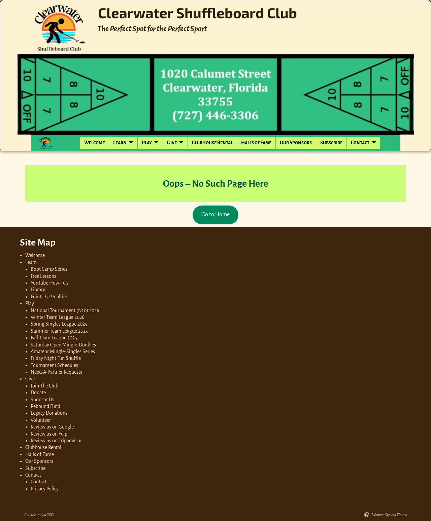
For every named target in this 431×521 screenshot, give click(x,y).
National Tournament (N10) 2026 (65, 310)
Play (147, 142)
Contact (360, 142)
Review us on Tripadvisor (56, 440)
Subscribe (331, 142)
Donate (38, 392)
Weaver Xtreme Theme (389, 515)
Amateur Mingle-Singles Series (63, 351)
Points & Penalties (49, 296)
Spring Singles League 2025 (59, 324)
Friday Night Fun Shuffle (56, 358)
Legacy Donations (49, 413)
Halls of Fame (256, 142)
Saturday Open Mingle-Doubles (63, 344)
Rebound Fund (45, 406)
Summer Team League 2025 (59, 331)
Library (38, 289)
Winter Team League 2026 (58, 317)
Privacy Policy (45, 488)
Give (172, 142)
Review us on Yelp (49, 434)
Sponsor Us (42, 399)
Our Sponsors (296, 142)
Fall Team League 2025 (54, 337)
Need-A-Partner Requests (56, 372)
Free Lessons (43, 276)
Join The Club (44, 385)
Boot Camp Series (49, 269)
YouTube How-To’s (49, 283)
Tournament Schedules (54, 365)
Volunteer (41, 420)
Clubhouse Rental (212, 142)
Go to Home (215, 215)
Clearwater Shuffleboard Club (197, 12)
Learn (120, 142)
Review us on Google (52, 427)
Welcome (94, 142)
